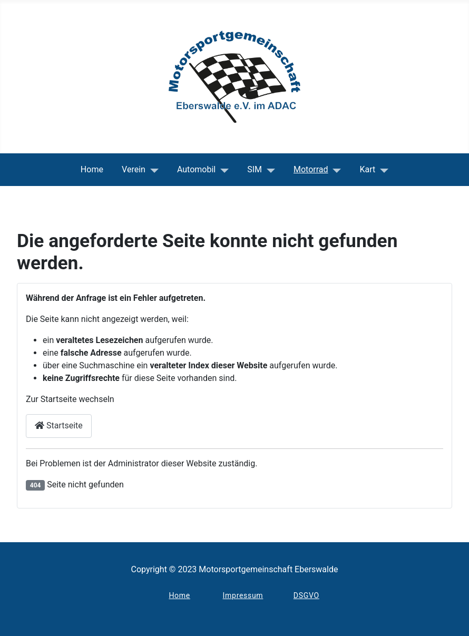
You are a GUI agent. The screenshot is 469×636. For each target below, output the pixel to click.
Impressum (243, 595)
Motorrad (311, 169)
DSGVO (306, 595)
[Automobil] (222, 169)
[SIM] (268, 169)
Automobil (196, 169)
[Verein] (152, 169)
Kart (368, 169)
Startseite (59, 425)
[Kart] (381, 169)
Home (92, 169)
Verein (133, 169)
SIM (254, 169)
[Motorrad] (334, 169)
